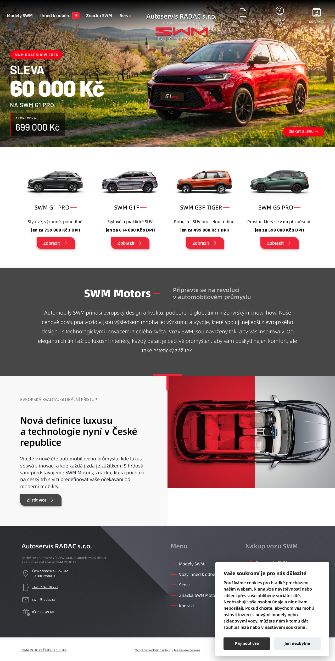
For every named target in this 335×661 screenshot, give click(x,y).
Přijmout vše (247, 643)
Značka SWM (99, 15)
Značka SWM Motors (199, 595)
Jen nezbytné (297, 643)
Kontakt (186, 606)
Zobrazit (51, 243)
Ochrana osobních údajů (152, 650)
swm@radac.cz (43, 599)
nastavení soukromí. (286, 627)
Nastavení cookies (187, 650)
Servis (126, 15)
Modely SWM (20, 15)
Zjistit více (37, 500)
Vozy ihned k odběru (199, 574)
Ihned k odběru (55, 15)
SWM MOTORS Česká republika (43, 650)
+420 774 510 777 (45, 587)
